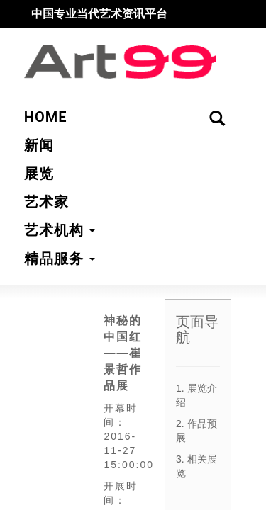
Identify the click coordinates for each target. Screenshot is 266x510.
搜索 (236, 22)
